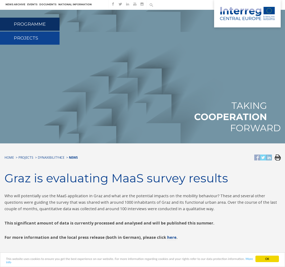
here (171, 237)
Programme (30, 24)
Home (9, 157)
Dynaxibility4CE (51, 157)
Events (32, 4)
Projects (26, 38)
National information (75, 4)
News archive (15, 4)
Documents (47, 4)
